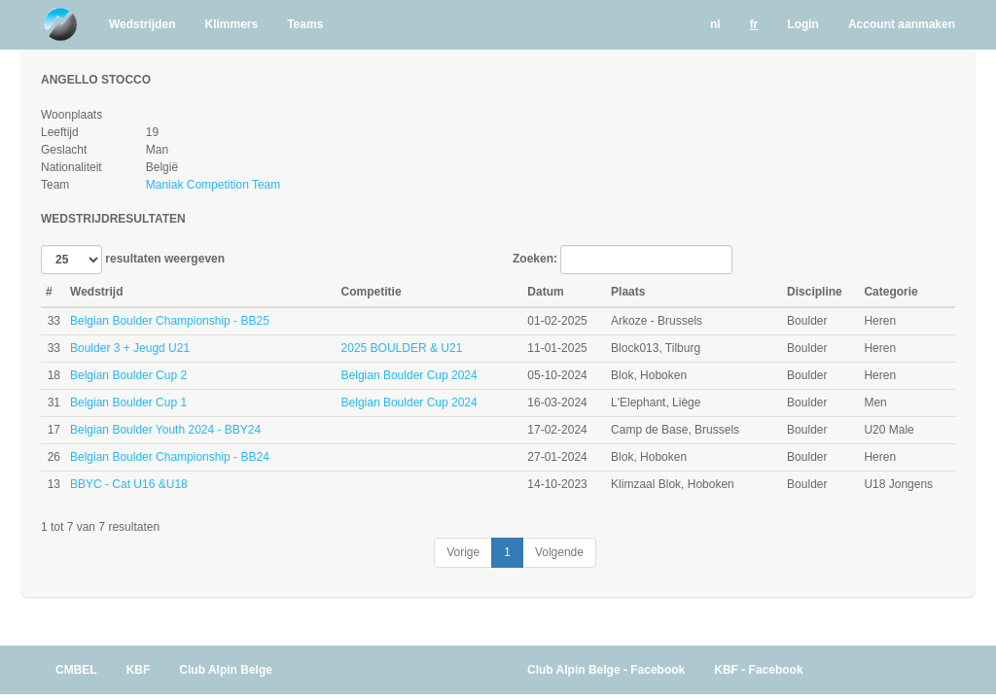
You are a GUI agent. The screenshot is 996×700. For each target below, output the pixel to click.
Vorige (463, 552)
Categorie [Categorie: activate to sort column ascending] (890, 291)
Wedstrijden (142, 24)
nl (715, 24)
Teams (305, 24)
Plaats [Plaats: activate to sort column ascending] (628, 291)
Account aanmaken (901, 24)
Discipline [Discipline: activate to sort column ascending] (814, 291)
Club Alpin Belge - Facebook (606, 670)
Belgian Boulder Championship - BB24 (169, 457)
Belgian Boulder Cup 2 (128, 375)
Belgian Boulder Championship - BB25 (169, 321)
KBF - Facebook (758, 670)
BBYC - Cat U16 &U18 (129, 484)
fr (754, 24)
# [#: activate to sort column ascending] (49, 291)
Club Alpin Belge (225, 670)
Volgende (559, 552)
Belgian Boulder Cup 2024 (409, 375)
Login (803, 24)
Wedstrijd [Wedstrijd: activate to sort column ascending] (96, 291)
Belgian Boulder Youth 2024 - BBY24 (165, 430)
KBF (138, 670)
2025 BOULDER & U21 (402, 348)
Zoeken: (622, 259)
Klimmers (231, 24)
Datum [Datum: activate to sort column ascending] (545, 291)
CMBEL (76, 670)
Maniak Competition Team (213, 185)
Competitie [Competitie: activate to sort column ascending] (371, 291)
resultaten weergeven (133, 259)
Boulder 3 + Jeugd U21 (130, 348)
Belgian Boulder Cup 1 (128, 402)
